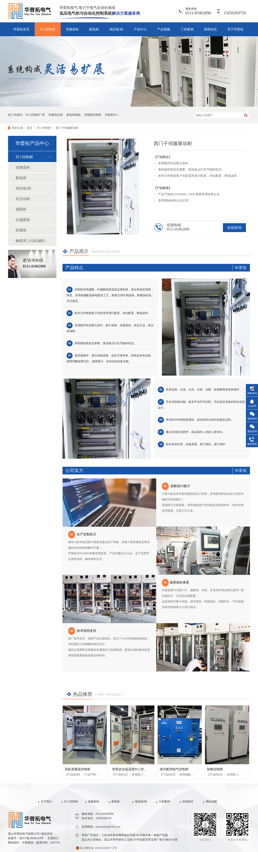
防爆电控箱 (56, 114)
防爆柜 (21, 230)
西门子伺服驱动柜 (67, 127)
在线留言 (188, 801)
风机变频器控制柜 (78, 769)
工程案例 (187, 29)
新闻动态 (210, 29)
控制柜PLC (112, 114)
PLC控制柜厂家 (35, 114)
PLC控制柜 (47, 29)
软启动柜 (23, 199)
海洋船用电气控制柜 (174, 769)
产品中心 (140, 29)
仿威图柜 (23, 220)
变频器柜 (72, 29)
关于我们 (46, 801)
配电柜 (94, 29)
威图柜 (21, 209)
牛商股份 (27, 842)
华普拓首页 (21, 29)
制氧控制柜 (215, 769)
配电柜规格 (74, 114)
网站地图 (211, 801)
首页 (30, 127)
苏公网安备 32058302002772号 (96, 848)
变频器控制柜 (92, 114)
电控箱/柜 (116, 29)
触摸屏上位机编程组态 (32, 241)
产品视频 (163, 29)
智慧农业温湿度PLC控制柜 (131, 769)
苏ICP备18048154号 (31, 838)
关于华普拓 (235, 29)
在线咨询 (234, 228)
